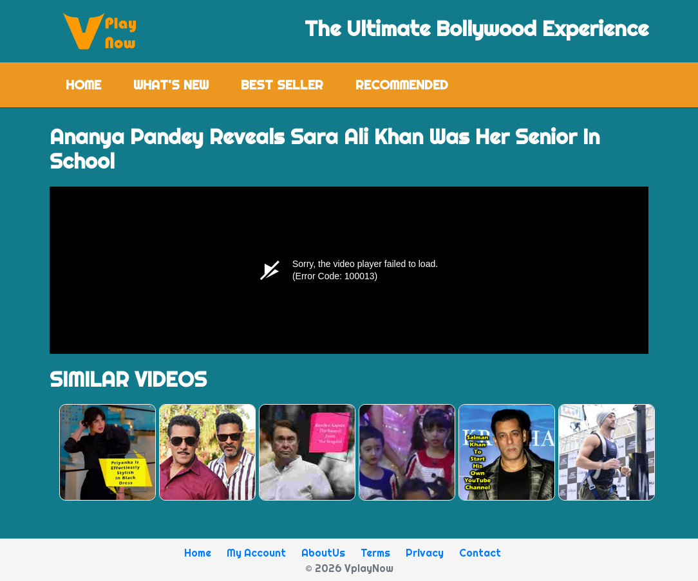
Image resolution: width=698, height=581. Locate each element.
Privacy (425, 552)
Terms (375, 552)
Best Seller (282, 85)
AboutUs (323, 552)
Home (91, 84)
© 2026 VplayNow (349, 568)
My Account (256, 552)
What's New (171, 85)
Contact (480, 552)
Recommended (401, 85)
